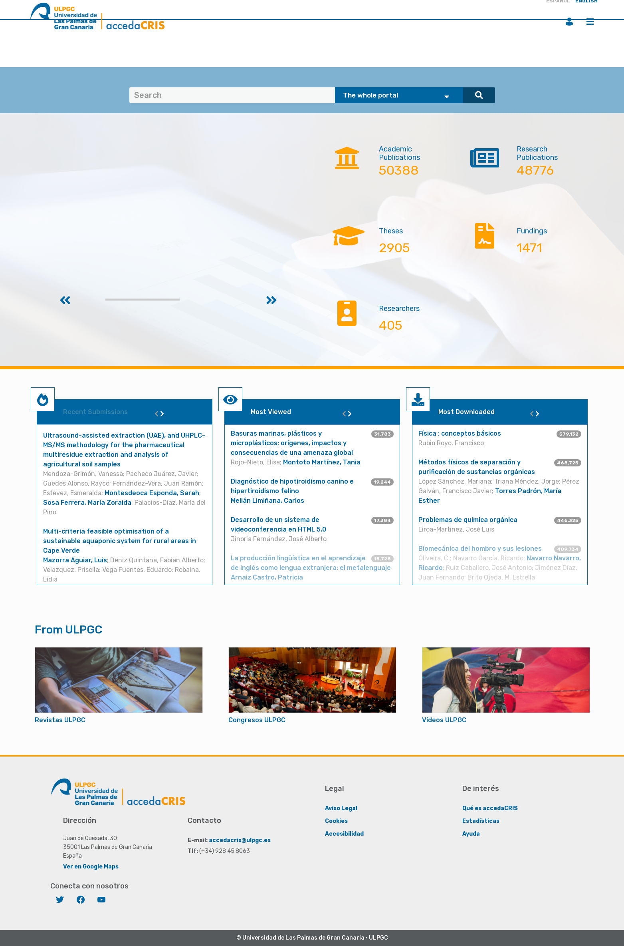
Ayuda (471, 833)
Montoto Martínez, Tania (322, 462)
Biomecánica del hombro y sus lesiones (480, 548)
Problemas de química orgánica (467, 520)
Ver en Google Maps (91, 866)
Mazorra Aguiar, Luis (75, 560)
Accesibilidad (344, 833)
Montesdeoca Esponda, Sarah (152, 493)
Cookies (336, 821)
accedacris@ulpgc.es (240, 840)
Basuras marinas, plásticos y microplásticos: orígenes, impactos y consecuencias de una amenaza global (292, 443)
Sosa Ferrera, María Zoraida (87, 502)
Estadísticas (480, 821)
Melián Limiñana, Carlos (267, 500)
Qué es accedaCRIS (490, 808)
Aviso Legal (341, 808)
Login (569, 21)
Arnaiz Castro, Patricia (267, 577)
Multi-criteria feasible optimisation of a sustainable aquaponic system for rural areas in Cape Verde (119, 541)
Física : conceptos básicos (459, 433)
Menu (590, 21)
